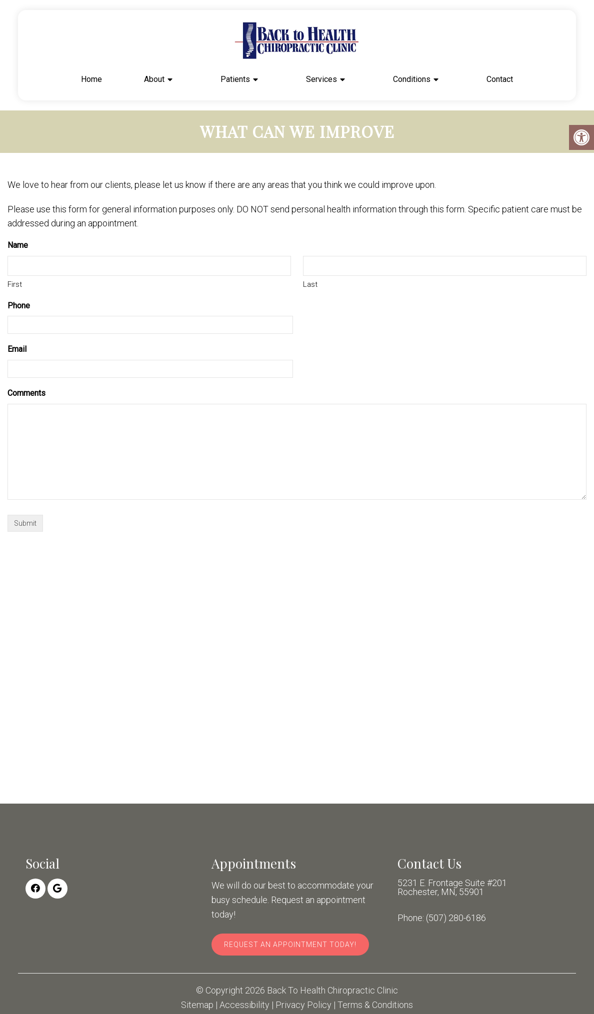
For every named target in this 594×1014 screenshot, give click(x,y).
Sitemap (197, 1005)
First (15, 284)
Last (310, 284)
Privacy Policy (304, 1005)
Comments (27, 393)
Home (91, 79)
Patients (235, 79)
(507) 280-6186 (456, 918)
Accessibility (245, 1005)
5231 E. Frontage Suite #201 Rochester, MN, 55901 (452, 888)
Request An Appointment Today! (290, 945)
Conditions (411, 79)
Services (321, 79)
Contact (499, 79)
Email (17, 349)
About (154, 79)
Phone (19, 305)
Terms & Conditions (375, 1005)
